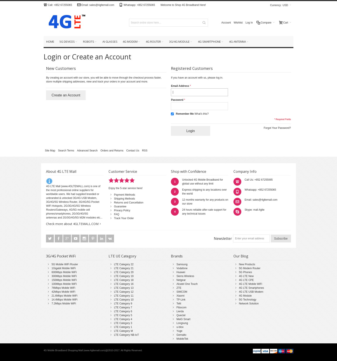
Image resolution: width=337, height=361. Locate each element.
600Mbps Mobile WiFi (64, 272)
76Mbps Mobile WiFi (63, 287)
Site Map (50, 150)
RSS (145, 150)
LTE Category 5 (123, 315)
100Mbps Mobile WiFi (64, 283)
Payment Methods (124, 194)
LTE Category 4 (123, 319)
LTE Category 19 (124, 276)
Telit (178, 303)
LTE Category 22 (124, 264)
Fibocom (181, 307)
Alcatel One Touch (186, 283)
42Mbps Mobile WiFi (63, 291)
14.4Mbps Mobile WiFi (64, 299)
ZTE (178, 287)
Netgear (181, 280)
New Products (247, 264)
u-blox (180, 327)
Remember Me (185, 113)
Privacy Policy (122, 210)
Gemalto (181, 334)
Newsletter (223, 238)
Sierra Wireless (185, 276)
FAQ (116, 214)
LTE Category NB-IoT (126, 334)
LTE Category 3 (123, 323)
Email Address (180, 85)
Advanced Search (87, 150)
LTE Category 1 (123, 327)
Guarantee (120, 206)
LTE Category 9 (123, 303)
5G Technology (247, 299)
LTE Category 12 (124, 291)
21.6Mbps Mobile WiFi (64, 295)
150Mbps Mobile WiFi (64, 280)
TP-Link (180, 299)
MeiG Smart (183, 319)
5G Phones (245, 272)
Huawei (180, 272)
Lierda (180, 311)
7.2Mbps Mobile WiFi (63, 303)
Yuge (179, 330)
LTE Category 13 (124, 287)
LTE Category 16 (124, 283)
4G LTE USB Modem (251, 291)
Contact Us (132, 150)
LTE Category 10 (124, 299)
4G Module (245, 295)
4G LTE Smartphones (251, 287)
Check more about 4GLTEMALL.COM (72, 224)
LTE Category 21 (124, 268)
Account (226, 22)
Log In (249, 22)
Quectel (180, 315)
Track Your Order (124, 218)
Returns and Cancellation (128, 202)
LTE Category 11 (124, 295)
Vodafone (181, 268)
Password (177, 99)
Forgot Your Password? (277, 127)
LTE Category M (123, 330)
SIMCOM (181, 291)
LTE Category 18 (124, 280)
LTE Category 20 (124, 272)
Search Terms (66, 150)
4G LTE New (246, 276)
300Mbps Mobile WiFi (64, 276)
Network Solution (249, 303)
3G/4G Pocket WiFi (61, 256)
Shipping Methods (124, 198)
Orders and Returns (111, 150)
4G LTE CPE (246, 280)
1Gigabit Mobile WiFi (63, 268)
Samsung (181, 264)
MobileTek (182, 338)
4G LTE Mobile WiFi (250, 283)
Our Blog (240, 256)
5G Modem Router (249, 268)
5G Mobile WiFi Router (64, 264)
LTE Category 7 (123, 307)
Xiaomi (180, 295)
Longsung (182, 323)
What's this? (201, 113)
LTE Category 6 (123, 311)
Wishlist (238, 22)
